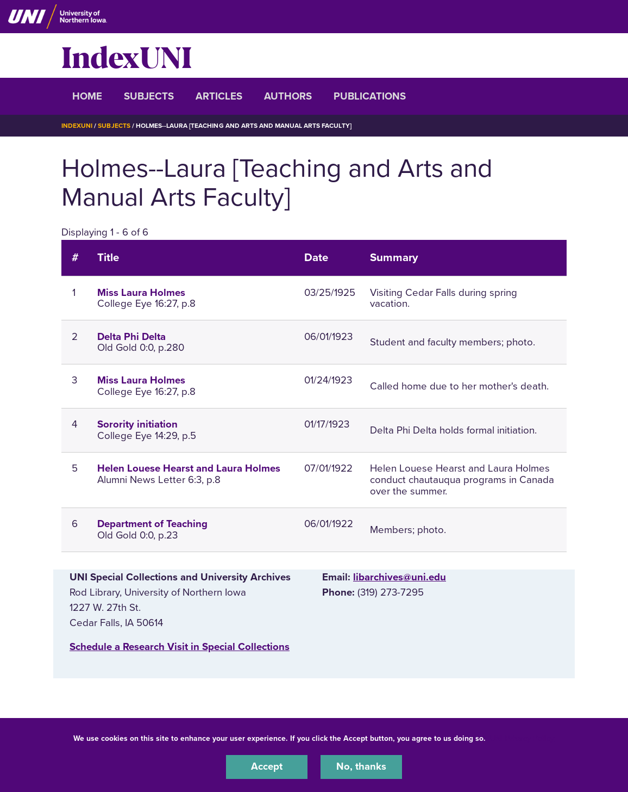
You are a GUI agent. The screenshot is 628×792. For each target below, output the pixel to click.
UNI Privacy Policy (522, 738)
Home (87, 96)
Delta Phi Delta (131, 336)
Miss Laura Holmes (141, 292)
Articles (219, 96)
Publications (370, 96)
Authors (288, 96)
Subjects (149, 96)
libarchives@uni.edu (399, 577)
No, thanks (361, 767)
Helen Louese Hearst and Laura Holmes (188, 468)
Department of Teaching (152, 523)
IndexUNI (126, 55)
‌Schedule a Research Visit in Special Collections (180, 646)
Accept (266, 767)
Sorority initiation (137, 424)
